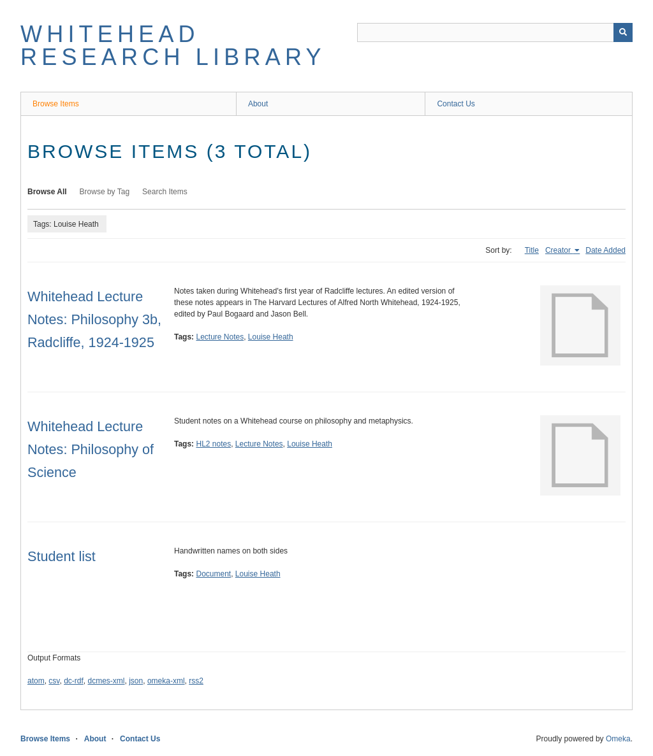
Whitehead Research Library (173, 45)
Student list (61, 556)
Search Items (164, 191)
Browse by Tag (105, 191)
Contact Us (455, 103)
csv (53, 680)
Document (213, 573)
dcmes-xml (106, 680)
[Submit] (623, 32)
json (136, 680)
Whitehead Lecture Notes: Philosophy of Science (90, 449)
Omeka (618, 738)
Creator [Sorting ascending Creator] (559, 250)
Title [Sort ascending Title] (532, 250)
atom (36, 680)
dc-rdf (74, 680)
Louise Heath (270, 336)
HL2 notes (213, 443)
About (258, 103)
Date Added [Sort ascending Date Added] (605, 250)
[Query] (495, 32)
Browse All (47, 191)
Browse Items (56, 103)
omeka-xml (166, 680)
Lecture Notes (220, 336)
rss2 (196, 680)
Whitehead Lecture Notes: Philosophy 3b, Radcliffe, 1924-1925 (94, 319)
